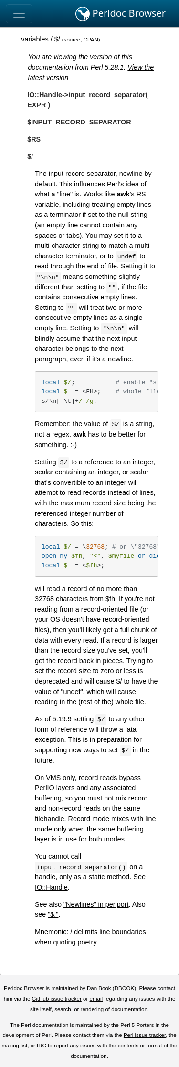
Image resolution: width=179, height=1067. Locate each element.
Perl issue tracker (145, 1035)
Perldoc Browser (120, 14)
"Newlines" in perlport (96, 904)
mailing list (14, 1045)
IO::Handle (51, 887)
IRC (41, 1045)
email (96, 999)
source (72, 39)
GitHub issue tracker (57, 999)
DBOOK (125, 988)
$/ (57, 39)
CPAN (91, 39)
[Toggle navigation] (19, 13)
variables (35, 39)
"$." (53, 914)
